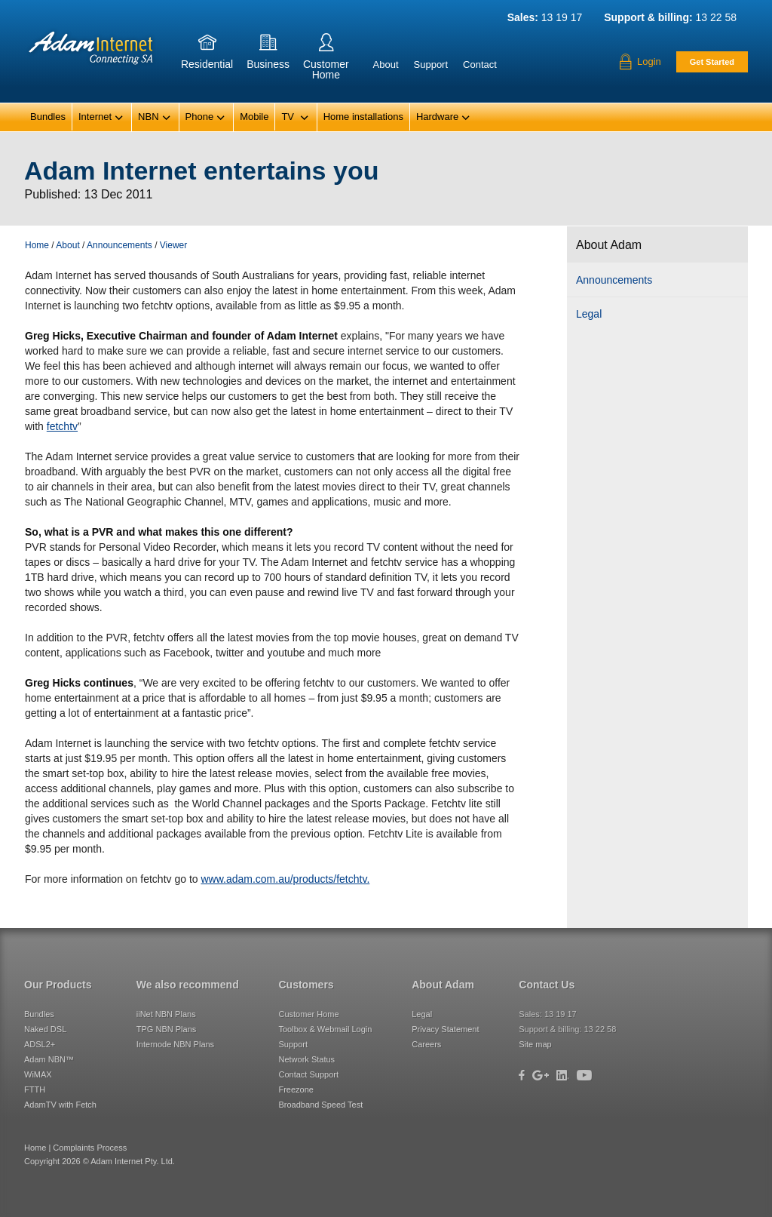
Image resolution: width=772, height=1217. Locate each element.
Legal (589, 314)
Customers (305, 985)
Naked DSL (45, 1029)
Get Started (712, 61)
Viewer (173, 245)
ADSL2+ (39, 1044)
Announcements (614, 280)
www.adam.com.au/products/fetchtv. (285, 879)
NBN (154, 117)
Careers (426, 1044)
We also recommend (187, 985)
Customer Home (308, 1014)
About (386, 64)
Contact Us (546, 985)
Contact (480, 64)
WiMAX (38, 1074)
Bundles (48, 116)
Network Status (306, 1059)
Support (431, 64)
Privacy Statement (445, 1029)
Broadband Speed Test (320, 1104)
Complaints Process (90, 1147)
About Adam (443, 985)
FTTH (34, 1089)
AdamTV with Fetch (60, 1104)
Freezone (295, 1089)
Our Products (57, 985)
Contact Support (308, 1074)
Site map (535, 1044)
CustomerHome (326, 59)
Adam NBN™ (49, 1059)
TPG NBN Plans (166, 1029)
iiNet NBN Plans (166, 1014)
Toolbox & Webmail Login (325, 1029)
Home (37, 245)
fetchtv (62, 426)
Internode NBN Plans (175, 1044)
